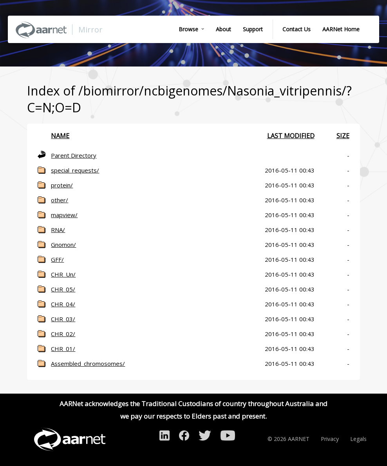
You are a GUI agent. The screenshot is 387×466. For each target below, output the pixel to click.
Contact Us (296, 29)
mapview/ (64, 215)
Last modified (291, 135)
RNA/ (58, 230)
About (223, 29)
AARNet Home (341, 29)
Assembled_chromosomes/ (88, 363)
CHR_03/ (63, 319)
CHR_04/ (63, 304)
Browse (188, 29)
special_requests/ (75, 170)
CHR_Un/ (63, 274)
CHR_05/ (63, 289)
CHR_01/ (63, 349)
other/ (59, 200)
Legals (358, 439)
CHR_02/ (63, 334)
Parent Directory (73, 155)
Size (342, 135)
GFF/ (57, 259)
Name (60, 135)
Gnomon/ (63, 244)
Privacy (330, 439)
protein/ (62, 185)
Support (253, 29)
